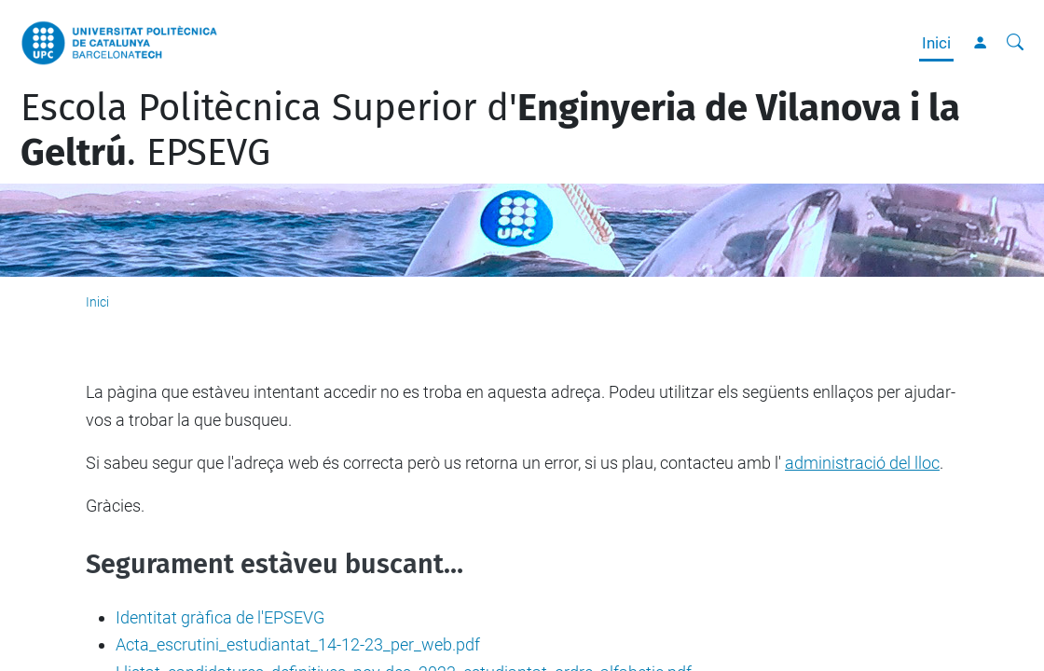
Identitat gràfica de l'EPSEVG (220, 617)
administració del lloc (862, 462)
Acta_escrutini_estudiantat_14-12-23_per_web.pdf (298, 644)
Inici (936, 43)
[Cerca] (1015, 43)
